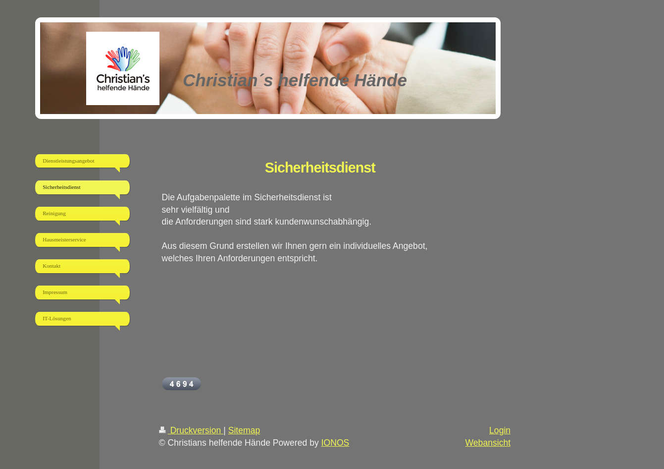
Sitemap (244, 430)
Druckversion (191, 430)
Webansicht (488, 443)
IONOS (335, 443)
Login (500, 430)
